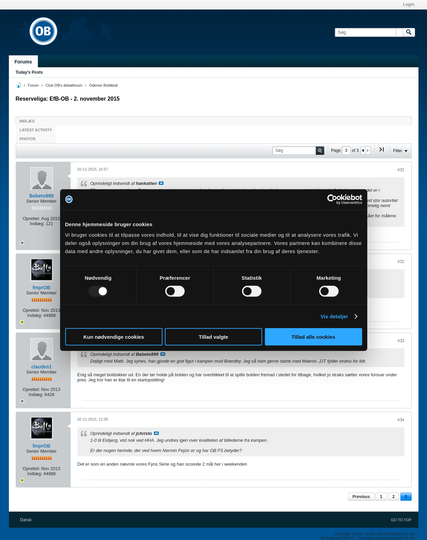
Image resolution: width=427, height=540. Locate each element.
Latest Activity (36, 130)
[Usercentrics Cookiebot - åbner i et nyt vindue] (332, 199)
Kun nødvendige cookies (113, 337)
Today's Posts (29, 72)
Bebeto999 (41, 196)
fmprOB (41, 287)
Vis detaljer (334, 316)
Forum (33, 85)
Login (408, 4)
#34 (400, 420)
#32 (400, 261)
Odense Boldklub (103, 85)
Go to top (401, 520)
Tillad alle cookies (313, 337)
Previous (361, 496)
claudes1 (41, 366)
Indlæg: (37, 223)
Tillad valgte (213, 337)
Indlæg (27, 121)
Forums (23, 61)
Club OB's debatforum (63, 85)
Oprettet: (31, 218)
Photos (27, 139)
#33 (400, 340)
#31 (400, 169)
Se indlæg (161, 183)
